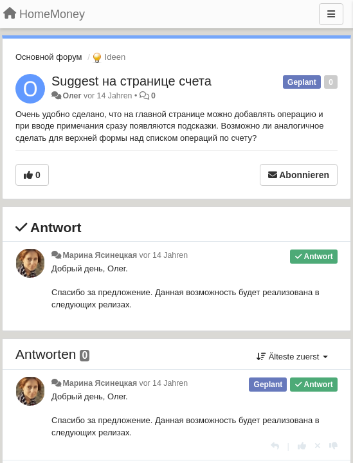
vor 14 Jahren (164, 255)
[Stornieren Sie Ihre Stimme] (317, 446)
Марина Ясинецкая (99, 255)
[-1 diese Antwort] (333, 446)
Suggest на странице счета (131, 81)
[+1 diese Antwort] (302, 446)
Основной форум (48, 57)
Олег (71, 95)
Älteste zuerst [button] (292, 356)
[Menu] (331, 14)
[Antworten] (275, 446)
